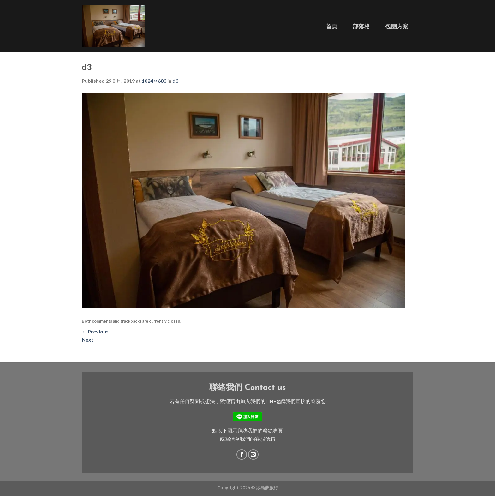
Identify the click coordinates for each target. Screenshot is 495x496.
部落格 (361, 26)
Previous (95, 331)
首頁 (331, 26)
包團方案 (396, 26)
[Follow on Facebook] (241, 454)
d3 (175, 81)
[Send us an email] (253, 454)
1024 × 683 (154, 81)
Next (90, 340)
